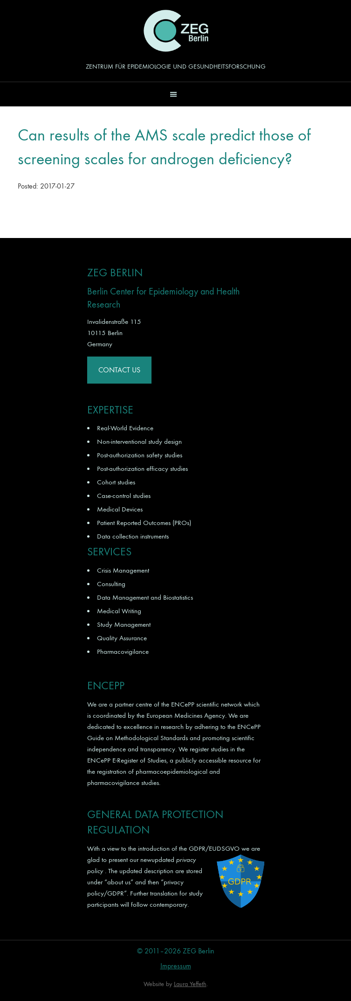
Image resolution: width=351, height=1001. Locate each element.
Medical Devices (120, 509)
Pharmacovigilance (123, 651)
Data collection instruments (133, 536)
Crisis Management (123, 570)
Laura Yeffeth (190, 984)
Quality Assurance (122, 638)
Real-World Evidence (125, 428)
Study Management (124, 624)
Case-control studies (124, 495)
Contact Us (119, 369)
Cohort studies (116, 482)
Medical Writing (119, 611)
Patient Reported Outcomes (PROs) (144, 522)
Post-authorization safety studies (139, 455)
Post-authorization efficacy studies (142, 468)
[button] (175, 94)
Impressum (175, 965)
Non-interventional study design (139, 441)
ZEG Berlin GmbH (175, 30)
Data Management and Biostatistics (145, 597)
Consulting (111, 584)
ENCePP (182, 704)
